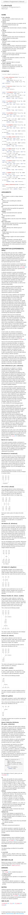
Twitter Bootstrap (20, 913)
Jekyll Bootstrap (10, 913)
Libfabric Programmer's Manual (13, 1)
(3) (23, 267)
